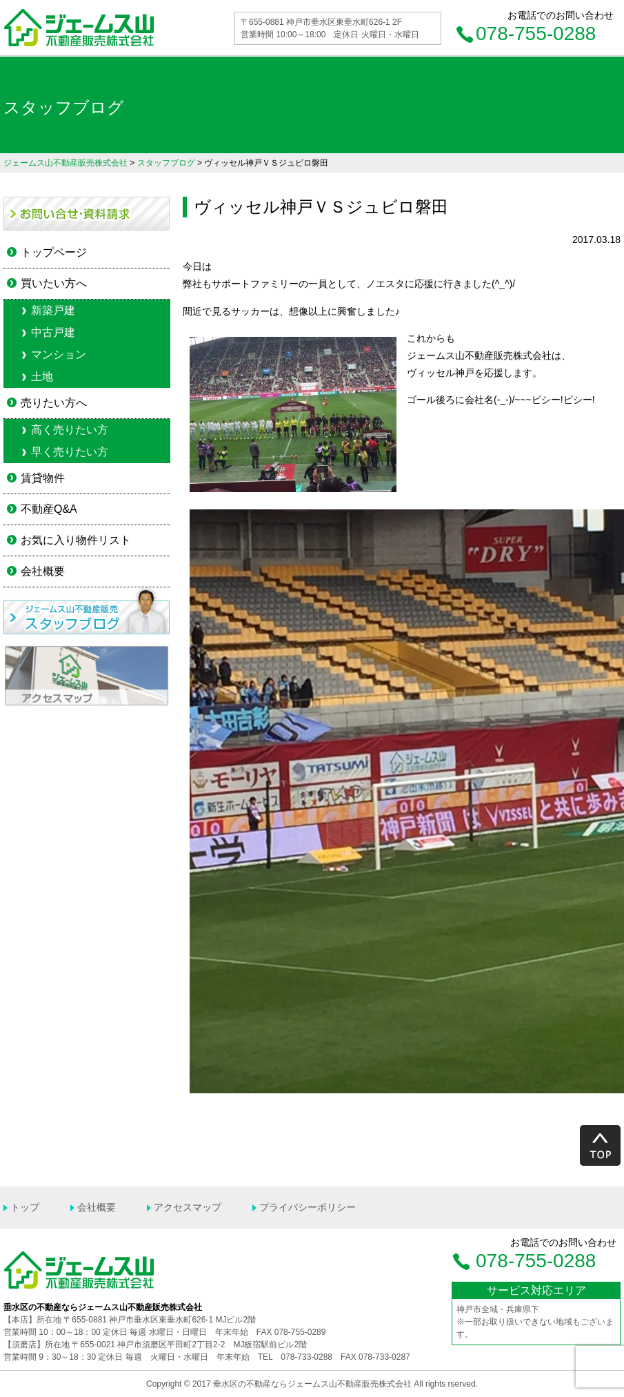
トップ (24, 1207)
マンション (58, 354)
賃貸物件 (43, 478)
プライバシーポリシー (307, 1207)
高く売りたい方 (69, 430)
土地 (42, 376)
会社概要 (43, 571)
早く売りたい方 (69, 452)
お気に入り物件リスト (76, 540)
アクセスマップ (187, 1207)
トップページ (54, 252)
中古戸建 (53, 332)
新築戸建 (53, 310)
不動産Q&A (49, 509)
